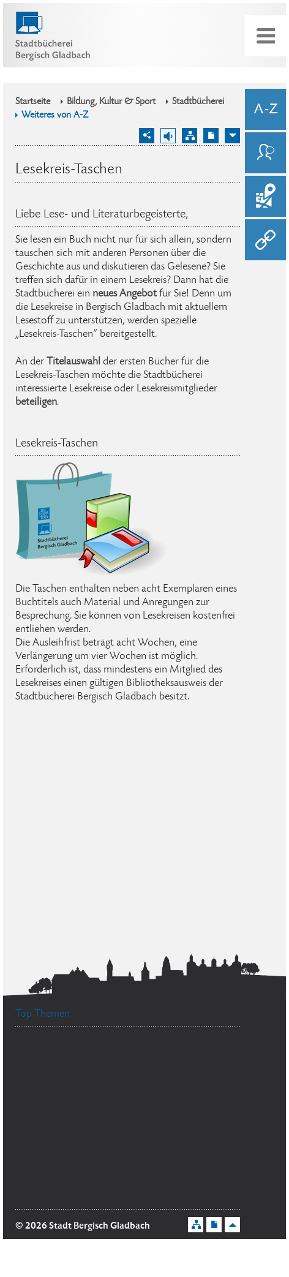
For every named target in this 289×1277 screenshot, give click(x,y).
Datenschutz (57, 1058)
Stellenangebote (156, 1058)
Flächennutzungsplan (86, 1194)
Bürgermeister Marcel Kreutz (93, 1176)
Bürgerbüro (65, 1145)
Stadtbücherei (198, 102)
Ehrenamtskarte (195, 1119)
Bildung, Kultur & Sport (111, 102)
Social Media (159, 1085)
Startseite (32, 102)
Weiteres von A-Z (54, 116)
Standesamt (63, 1086)
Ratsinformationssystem (83, 1108)
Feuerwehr (154, 1139)
